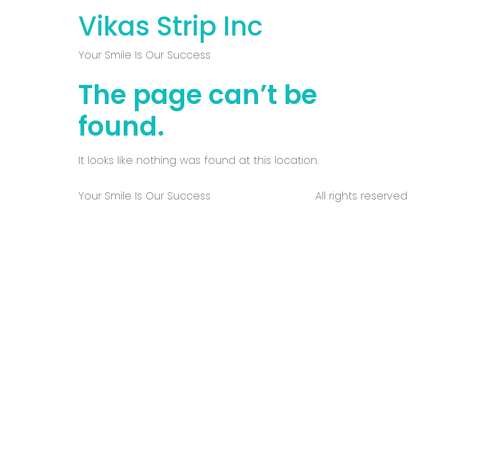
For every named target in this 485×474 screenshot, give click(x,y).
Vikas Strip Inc (170, 26)
